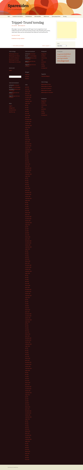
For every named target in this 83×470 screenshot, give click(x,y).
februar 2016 (27, 334)
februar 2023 (27, 164)
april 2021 (27, 208)
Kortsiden (27, 76)
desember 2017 (28, 289)
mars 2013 (27, 404)
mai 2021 (27, 206)
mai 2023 (27, 158)
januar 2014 (27, 384)
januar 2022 (27, 190)
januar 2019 (27, 263)
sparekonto (43, 62)
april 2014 (27, 378)
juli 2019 (26, 251)
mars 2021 (27, 210)
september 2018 (28, 271)
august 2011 (27, 441)
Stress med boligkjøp (32, 55)
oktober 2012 (27, 415)
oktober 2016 (27, 317)
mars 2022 (27, 186)
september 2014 (28, 368)
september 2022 (28, 174)
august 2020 (27, 224)
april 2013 (27, 402)
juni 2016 (26, 325)
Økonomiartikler (38, 16)
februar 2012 (27, 431)
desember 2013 (28, 386)
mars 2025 (27, 113)
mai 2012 (27, 425)
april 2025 (27, 111)
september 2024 (28, 125)
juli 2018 (26, 275)
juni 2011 (26, 443)
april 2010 (27, 457)
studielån (43, 66)
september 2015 (28, 344)
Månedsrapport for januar (14, 60)
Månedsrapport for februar (14, 55)
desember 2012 (28, 411)
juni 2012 (26, 423)
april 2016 (27, 330)
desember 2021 (28, 192)
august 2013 (27, 394)
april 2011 (27, 447)
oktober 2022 (27, 172)
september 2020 (28, 222)
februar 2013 (27, 406)
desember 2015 (28, 338)
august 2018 (27, 273)
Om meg (64, 16)
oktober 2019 (27, 245)
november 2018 (28, 267)
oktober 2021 (27, 196)
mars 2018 (27, 283)
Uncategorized (22, 25)
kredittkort (43, 55)
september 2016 (28, 319)
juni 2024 (26, 131)
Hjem (9, 16)
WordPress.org (12, 112)
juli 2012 (26, 421)
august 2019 (27, 249)
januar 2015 (27, 360)
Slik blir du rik (46, 16)
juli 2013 (26, 396)
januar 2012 (27, 433)
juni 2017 (26, 301)
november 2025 (28, 97)
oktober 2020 (27, 220)
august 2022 (27, 176)
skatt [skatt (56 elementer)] (65, 56)
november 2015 (28, 340)
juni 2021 (26, 204)
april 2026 (27, 87)
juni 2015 (26, 350)
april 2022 (27, 184)
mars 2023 (27, 162)
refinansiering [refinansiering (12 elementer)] (60, 56)
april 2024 (27, 135)
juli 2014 (26, 372)
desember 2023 (28, 143)
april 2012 (27, 427)
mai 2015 (27, 352)
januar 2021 (27, 214)
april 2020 (27, 232)
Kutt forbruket (32, 53)
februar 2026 (27, 91)
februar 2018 (27, 285)
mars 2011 (27, 449)
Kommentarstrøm (12, 110)
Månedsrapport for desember (15, 62)
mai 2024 (27, 133)
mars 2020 (27, 234)
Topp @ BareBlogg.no (45, 76)
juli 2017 (26, 299)
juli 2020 (26, 226)
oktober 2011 (27, 437)
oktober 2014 (27, 366)
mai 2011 (27, 445)
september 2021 (28, 198)
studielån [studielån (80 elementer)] (65, 58)
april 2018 (27, 281)
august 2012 (27, 419)
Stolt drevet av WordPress (13, 467)
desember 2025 (28, 95)
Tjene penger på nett (56, 16)
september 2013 (28, 392)
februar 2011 (27, 451)
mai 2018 (27, 279)
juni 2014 (26, 374)
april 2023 (27, 160)
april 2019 (27, 257)
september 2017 (28, 295)
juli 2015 (26, 348)
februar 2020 (27, 236)
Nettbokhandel (29, 16)
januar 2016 (27, 336)
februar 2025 (27, 115)
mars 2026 (27, 89)
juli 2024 (26, 129)
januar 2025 (27, 117)
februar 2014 (27, 382)
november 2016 (28, 315)
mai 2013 (27, 400)
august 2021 (27, 200)
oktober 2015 (27, 342)
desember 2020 (28, 216)
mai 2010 (27, 455)
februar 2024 (27, 139)
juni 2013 (26, 398)
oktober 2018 (27, 269)
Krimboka (27, 78)
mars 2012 (27, 429)
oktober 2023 (27, 147)
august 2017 (27, 297)
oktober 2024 (27, 123)
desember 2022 (28, 168)
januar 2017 (27, 311)
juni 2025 (26, 107)
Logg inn (10, 105)
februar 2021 (27, 212)
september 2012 (28, 417)
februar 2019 (27, 261)
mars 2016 (27, 332)
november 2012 (28, 413)
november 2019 (28, 243)
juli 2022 (26, 178)
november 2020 (28, 218)
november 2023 (28, 145)
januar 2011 (27, 453)
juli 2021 (26, 202)
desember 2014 (28, 362)
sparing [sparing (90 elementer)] (59, 58)
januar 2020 (27, 238)
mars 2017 (27, 307)
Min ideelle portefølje (18, 45)
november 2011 (28, 435)
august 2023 (27, 151)
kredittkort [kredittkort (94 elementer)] (67, 54)
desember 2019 (28, 240)
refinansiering (44, 57)
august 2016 (27, 321)
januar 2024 (27, 141)
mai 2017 (27, 303)
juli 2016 (26, 323)
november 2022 (28, 170)
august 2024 (27, 127)
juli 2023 (26, 153)
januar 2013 (27, 408)
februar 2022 (27, 188)
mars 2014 (27, 380)
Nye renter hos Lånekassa (14, 57)
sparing (42, 64)
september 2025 (28, 101)
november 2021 (28, 194)
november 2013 (28, 388)
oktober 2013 (27, 390)
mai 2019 (27, 255)
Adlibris (10, 70)
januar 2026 (27, 93)
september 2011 (28, 439)
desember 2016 (28, 313)
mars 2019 (27, 259)
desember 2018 (28, 265)
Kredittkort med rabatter (18, 16)
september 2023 (28, 149)
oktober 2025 (27, 99)
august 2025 (27, 103)
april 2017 (27, 305)
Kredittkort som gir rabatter (18, 38)
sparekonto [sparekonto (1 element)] (68, 56)
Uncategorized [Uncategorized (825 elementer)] (63, 61)
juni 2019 (26, 253)
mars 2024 (27, 137)
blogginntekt (43, 53)
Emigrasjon (27, 74)
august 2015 (27, 346)
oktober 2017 (27, 293)
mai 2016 (27, 328)
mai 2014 (27, 376)
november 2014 (28, 364)
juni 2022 (26, 180)
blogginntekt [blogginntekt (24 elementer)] (60, 54)
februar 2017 (27, 309)
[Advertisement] (67, 30)
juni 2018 (26, 277)
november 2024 (28, 121)
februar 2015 (27, 358)
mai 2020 (27, 230)
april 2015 (27, 354)
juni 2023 (26, 155)
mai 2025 (27, 109)
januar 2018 (27, 287)
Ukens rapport (46, 45)
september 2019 (28, 247)
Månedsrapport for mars (14, 53)
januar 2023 (27, 166)
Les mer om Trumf (16, 35)
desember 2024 (28, 119)
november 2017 (28, 291)
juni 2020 (26, 228)
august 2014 (27, 370)
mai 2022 (27, 182)
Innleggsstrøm (12, 108)
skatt (42, 60)
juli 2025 (26, 105)
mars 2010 (27, 459)
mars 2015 (27, 356)
